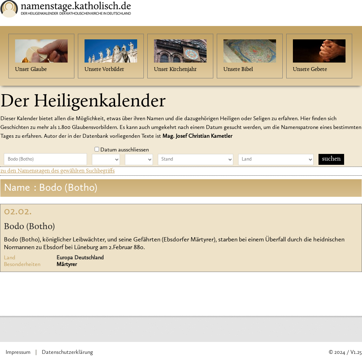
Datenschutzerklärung (67, 352)
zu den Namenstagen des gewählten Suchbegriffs (57, 171)
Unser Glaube (31, 69)
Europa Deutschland (80, 258)
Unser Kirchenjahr (175, 69)
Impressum (18, 352)
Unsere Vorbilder (104, 69)
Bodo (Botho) (29, 227)
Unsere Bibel (238, 69)
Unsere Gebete (310, 69)
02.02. (18, 211)
